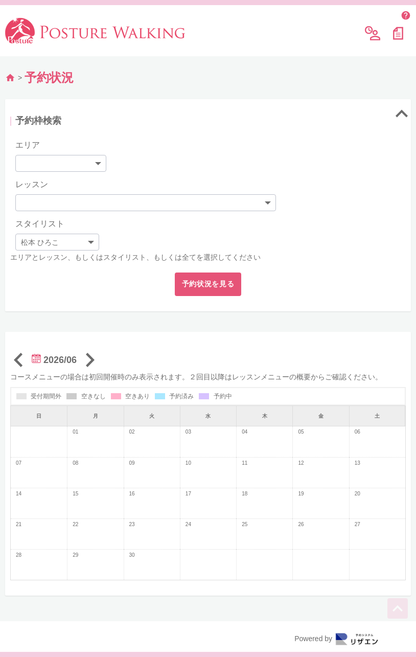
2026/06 (54, 360)
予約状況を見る (208, 284)
